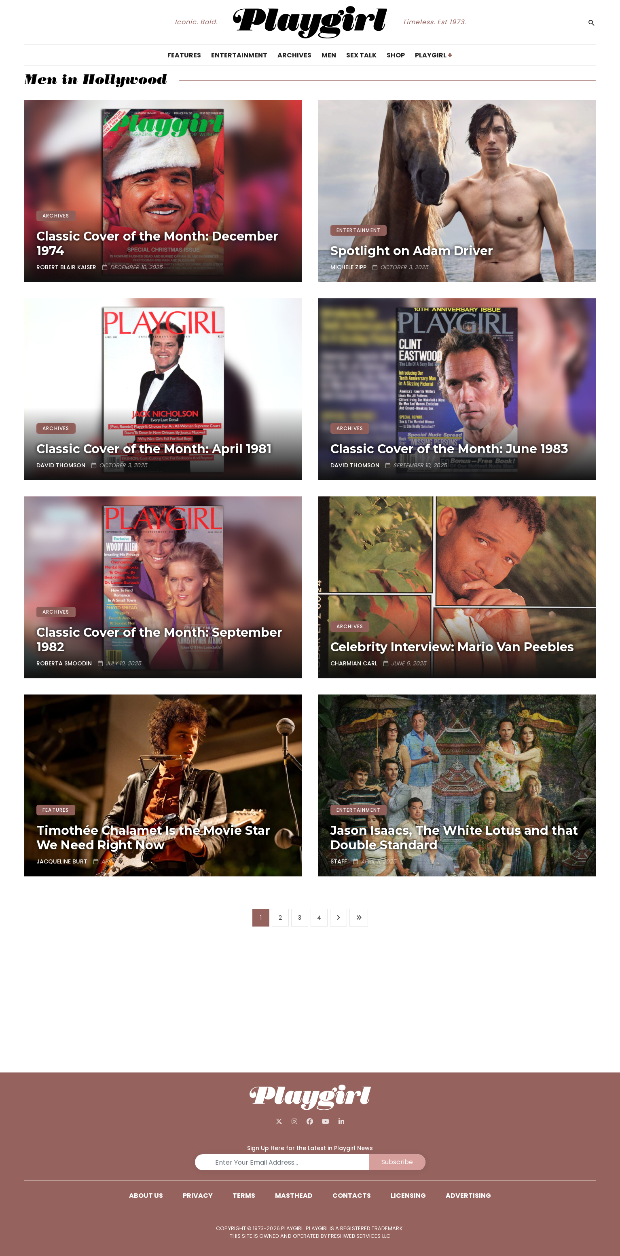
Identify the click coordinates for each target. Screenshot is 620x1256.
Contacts (351, 1195)
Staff (338, 861)
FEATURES (55, 809)
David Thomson (60, 465)
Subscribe (397, 1162)
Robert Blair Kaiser (66, 267)
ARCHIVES (56, 215)
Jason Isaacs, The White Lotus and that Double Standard (454, 837)
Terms (244, 1195)
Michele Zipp (348, 267)
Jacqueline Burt (61, 861)
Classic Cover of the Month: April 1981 (153, 449)
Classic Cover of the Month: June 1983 (449, 449)
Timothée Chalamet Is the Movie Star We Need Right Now (153, 837)
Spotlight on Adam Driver (411, 251)
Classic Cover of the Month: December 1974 (157, 243)
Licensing (408, 1195)
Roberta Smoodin (64, 663)
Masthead (294, 1195)
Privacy (198, 1195)
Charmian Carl (353, 663)
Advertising (468, 1195)
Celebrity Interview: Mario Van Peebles (452, 647)
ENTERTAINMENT (358, 230)
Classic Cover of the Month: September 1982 (159, 639)
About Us (146, 1195)
